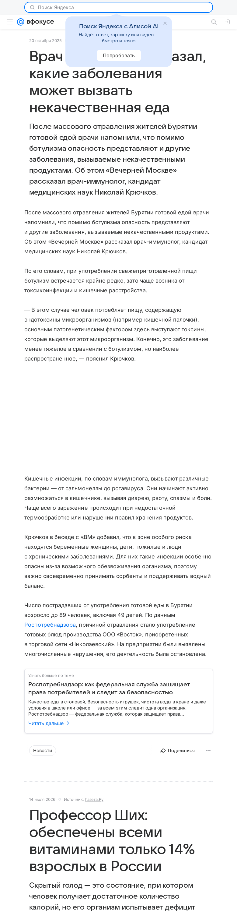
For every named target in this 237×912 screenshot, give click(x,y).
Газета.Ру (94, 799)
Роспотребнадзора (50, 624)
